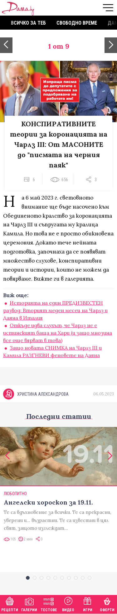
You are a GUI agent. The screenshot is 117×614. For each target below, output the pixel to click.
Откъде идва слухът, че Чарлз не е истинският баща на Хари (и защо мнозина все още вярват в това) (57, 332)
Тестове (49, 603)
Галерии (29, 603)
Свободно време (76, 23)
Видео (68, 603)
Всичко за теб (28, 23)
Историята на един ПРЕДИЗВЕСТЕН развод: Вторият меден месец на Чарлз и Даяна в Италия (55, 310)
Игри (88, 603)
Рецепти (9, 603)
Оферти (107, 603)
